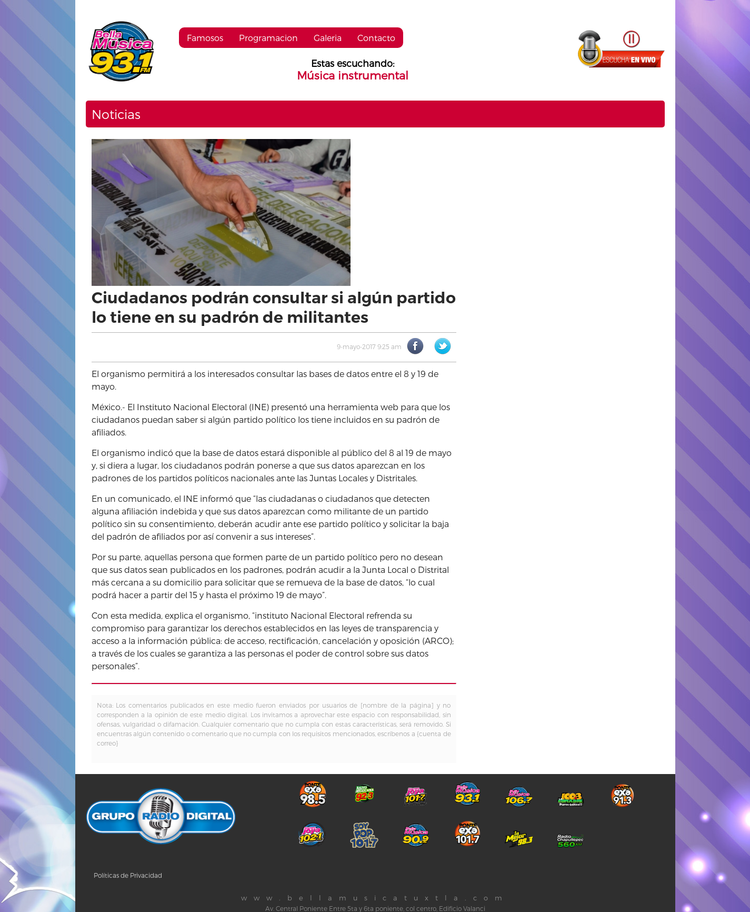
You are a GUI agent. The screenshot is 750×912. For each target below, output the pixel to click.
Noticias (116, 114)
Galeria (328, 38)
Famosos (205, 38)
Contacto (376, 38)
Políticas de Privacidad (128, 875)
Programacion (268, 38)
